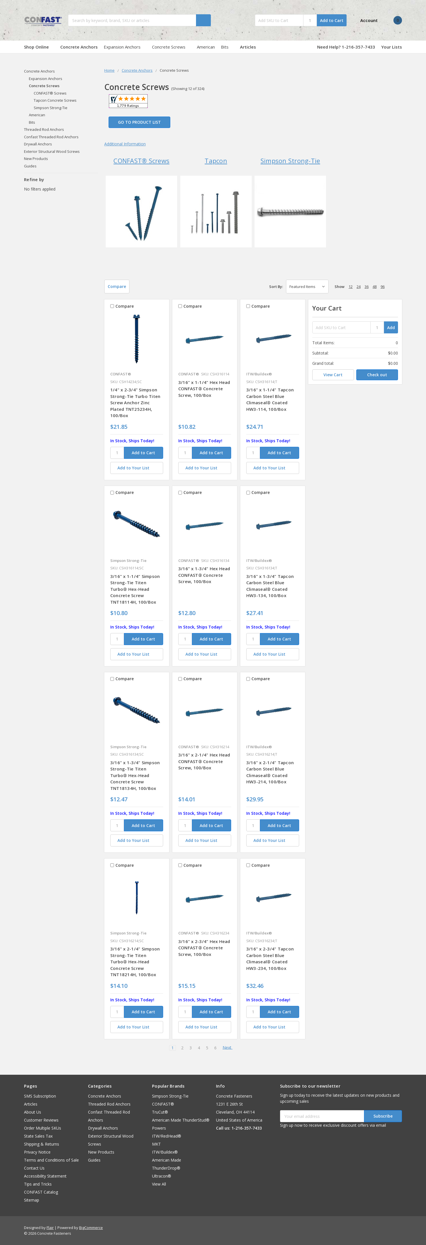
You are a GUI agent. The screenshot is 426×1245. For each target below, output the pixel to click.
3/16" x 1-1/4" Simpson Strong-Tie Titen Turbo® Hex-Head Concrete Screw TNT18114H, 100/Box (135, 589)
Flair (50, 1227)
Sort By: (276, 286)
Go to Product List (139, 122)
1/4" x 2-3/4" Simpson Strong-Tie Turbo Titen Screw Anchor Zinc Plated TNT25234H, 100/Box (135, 402)
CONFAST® (163, 1104)
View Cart (333, 374)
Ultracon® (161, 1176)
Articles (248, 47)
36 (367, 286)
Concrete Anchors (79, 47)
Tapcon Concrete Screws (55, 100)
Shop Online (39, 47)
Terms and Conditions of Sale (51, 1160)
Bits (227, 47)
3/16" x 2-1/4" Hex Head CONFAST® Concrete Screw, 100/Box (204, 761)
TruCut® (160, 1112)
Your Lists (391, 47)
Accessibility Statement (45, 1176)
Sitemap (31, 1200)
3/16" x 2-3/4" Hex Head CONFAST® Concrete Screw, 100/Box (204, 947)
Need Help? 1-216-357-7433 (346, 47)
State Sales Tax (38, 1136)
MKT (156, 1144)
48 (375, 286)
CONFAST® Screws (141, 160)
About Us (32, 1112)
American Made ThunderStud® (180, 1120)
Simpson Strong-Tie (290, 160)
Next (230, 1047)
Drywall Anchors (38, 144)
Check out (377, 374)
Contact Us (34, 1168)
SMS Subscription (40, 1096)
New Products (36, 158)
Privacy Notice (37, 1152)
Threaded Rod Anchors (44, 129)
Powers (159, 1128)
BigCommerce (91, 1227)
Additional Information (125, 144)
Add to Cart (331, 20)
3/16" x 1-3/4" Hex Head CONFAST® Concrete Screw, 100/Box (204, 575)
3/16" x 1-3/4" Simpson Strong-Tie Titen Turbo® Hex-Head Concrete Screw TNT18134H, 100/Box (135, 775)
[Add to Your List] (136, 468)
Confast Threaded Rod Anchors (51, 136)
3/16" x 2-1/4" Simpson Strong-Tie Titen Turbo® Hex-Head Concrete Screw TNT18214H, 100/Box (135, 961)
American (206, 47)
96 (383, 286)
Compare (117, 286)
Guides (30, 166)
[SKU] (117, 453)
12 (351, 286)
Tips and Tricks (38, 1184)
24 (359, 286)
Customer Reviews (41, 1120)
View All (159, 1184)
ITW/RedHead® (166, 1136)
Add (391, 327)
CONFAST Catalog (41, 1192)
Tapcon (216, 160)
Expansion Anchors (125, 47)
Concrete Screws (171, 47)
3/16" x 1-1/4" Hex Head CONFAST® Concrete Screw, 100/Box (204, 388)
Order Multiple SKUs (42, 1128)
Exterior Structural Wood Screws (52, 151)
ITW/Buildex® (165, 1152)
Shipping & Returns (41, 1144)
